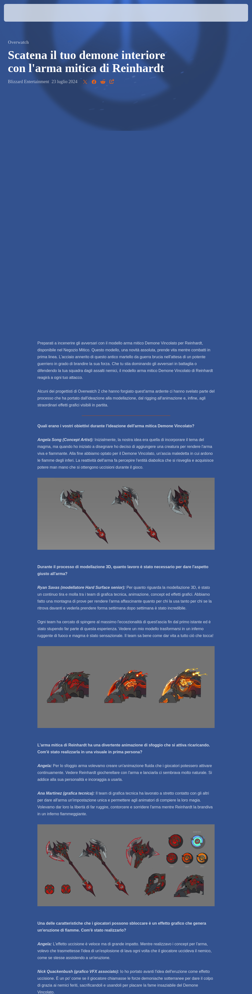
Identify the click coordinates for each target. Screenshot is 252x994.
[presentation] (18, 13)
